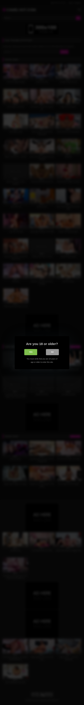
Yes (30, 352)
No (52, 352)
